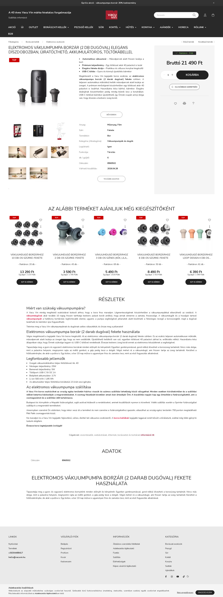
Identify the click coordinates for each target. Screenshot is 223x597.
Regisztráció (66, 550)
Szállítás (116, 558)
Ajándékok (169, 571)
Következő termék (205, 43)
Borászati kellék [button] (55, 27)
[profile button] (205, 15)
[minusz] (164, 76)
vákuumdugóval (34, 316)
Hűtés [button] (130, 27)
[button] (184, 88)
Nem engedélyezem (185, 592)
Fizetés (116, 554)
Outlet (33, 27)
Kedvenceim (66, 563)
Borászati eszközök (173, 545)
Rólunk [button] (199, 27)
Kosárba (192, 76)
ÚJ (22, 27)
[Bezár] (214, 3)
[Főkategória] (14, 43)
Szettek (168, 567)
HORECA (183, 27)
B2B (10, 33)
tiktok (184, 578)
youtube (178, 578)
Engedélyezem (205, 592)
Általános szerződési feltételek (126, 545)
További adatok (111, 180)
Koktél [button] (114, 27)
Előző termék (188, 43)
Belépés (64, 545)
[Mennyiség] (168, 76)
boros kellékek (121, 419)
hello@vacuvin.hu (17, 558)
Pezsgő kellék (83, 27)
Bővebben (111, 116)
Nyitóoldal (13, 545)
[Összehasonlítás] (41, 234)
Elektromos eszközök (55, 43)
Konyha (168, 563)
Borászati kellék (32, 43)
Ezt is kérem (27, 283)
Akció (12, 27)
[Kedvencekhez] (41, 221)
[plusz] (172, 76)
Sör (101, 27)
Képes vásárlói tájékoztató (124, 567)
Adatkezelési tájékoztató (123, 550)
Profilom (64, 554)
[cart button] (213, 15)
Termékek (13, 550)
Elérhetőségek (119, 563)
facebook (166, 578)
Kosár (63, 558)
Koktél (168, 558)
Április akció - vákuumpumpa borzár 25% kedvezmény (108, 2)
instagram (172, 578)
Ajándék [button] (165, 27)
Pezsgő (168, 550)
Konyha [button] (147, 27)
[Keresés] (176, 15)
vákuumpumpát (34, 320)
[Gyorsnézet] (41, 228)
